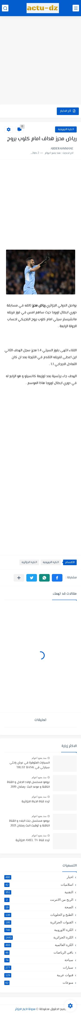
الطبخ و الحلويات (38, 915)
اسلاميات (38, 885)
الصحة (38, 907)
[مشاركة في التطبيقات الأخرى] (19, 578)
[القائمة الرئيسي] (76, 8)
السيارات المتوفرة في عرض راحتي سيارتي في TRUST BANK (30, 765)
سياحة (38, 960)
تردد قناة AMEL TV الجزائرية (33, 840)
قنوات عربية (38, 975)
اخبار (38, 877)
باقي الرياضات (38, 952)
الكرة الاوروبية (66, 129)
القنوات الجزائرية (38, 922)
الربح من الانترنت (38, 900)
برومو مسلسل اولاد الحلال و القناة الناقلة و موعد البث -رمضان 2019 (28, 784)
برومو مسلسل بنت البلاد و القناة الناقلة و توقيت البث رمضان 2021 (29, 823)
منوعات (38, 983)
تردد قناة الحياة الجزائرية (36, 801)
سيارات (38, 967)
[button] (57, 578)
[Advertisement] (40, 60)
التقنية (38, 892)
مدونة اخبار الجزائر (25, 1009)
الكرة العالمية (38, 945)
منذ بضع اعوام (39, 757)
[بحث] (5, 8)
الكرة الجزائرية (29, 562)
